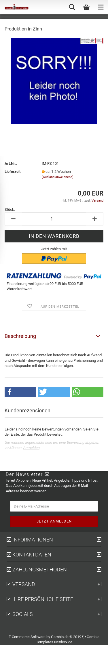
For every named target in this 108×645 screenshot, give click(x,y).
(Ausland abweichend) (57, 177)
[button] (20, 392)
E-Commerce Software (27, 637)
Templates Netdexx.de (54, 642)
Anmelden (31, 447)
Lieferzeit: (13, 171)
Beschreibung (20, 336)
